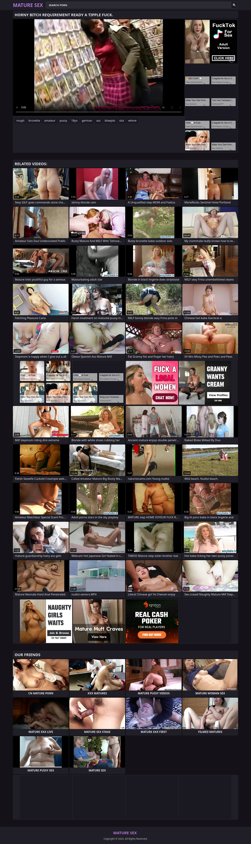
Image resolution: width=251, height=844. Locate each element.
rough (20, 120)
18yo (74, 120)
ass (98, 120)
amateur (49, 120)
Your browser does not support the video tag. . (98, 67)
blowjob (110, 120)
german (87, 120)
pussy (63, 120)
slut (121, 120)
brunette (34, 120)
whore (132, 120)
